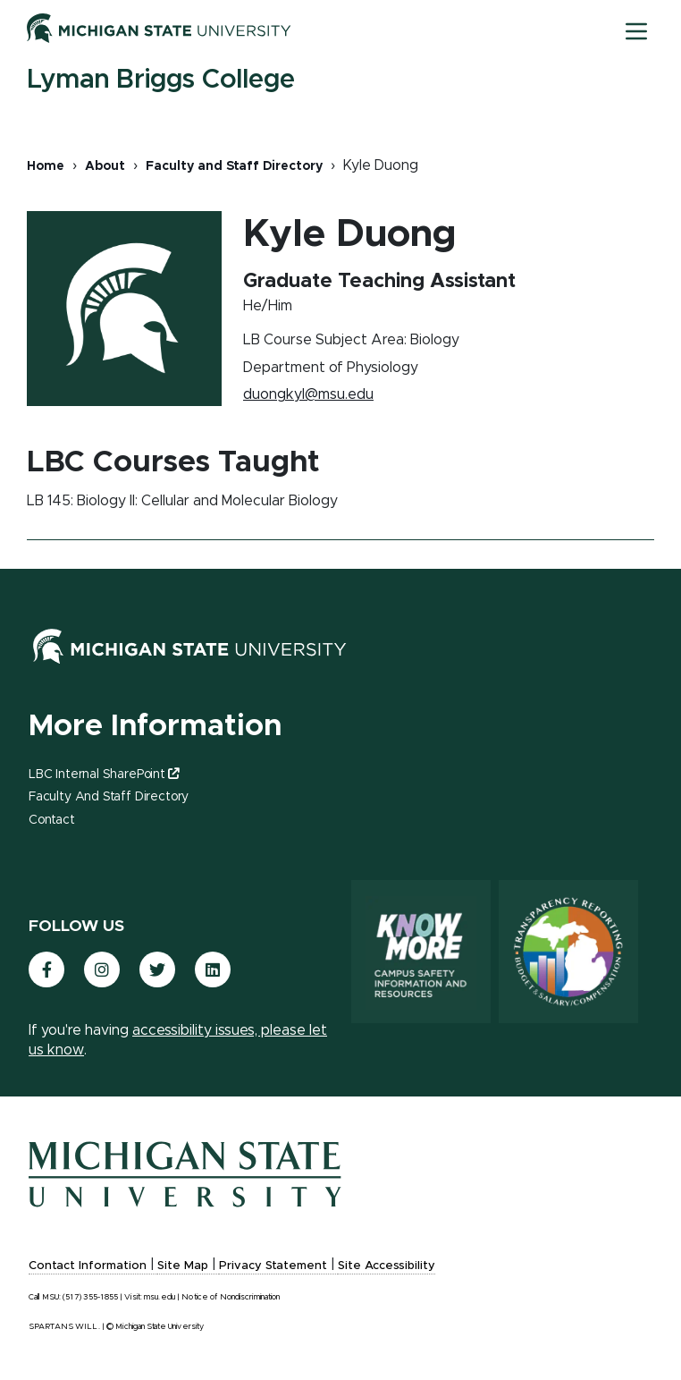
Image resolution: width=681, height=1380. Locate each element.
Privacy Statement (273, 1266)
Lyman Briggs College (161, 79)
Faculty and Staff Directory (234, 166)
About (105, 166)
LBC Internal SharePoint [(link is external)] (104, 774)
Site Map (182, 1266)
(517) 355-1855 (90, 1297)
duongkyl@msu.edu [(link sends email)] (309, 394)
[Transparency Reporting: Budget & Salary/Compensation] (568, 951)
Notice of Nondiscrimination (230, 1297)
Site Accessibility (386, 1266)
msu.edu (159, 1297)
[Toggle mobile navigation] (636, 31)
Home (45, 166)
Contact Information (88, 1266)
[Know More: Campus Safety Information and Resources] (421, 951)
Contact (52, 820)
